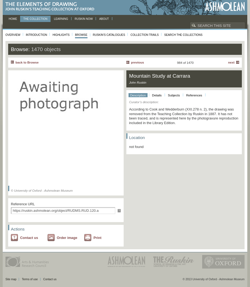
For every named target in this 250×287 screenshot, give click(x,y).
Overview (12, 34)
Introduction (36, 34)
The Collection (35, 18)
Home (13, 18)
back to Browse (27, 62)
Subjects (174, 95)
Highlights (61, 34)
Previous (137, 62)
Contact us (29, 238)
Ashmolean (225, 6)
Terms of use (30, 279)
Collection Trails (144, 34)
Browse (81, 34)
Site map (10, 279)
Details (157, 95)
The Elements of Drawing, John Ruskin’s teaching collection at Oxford (51, 6)
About (104, 18)
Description (138, 95)
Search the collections (183, 34)
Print (97, 238)
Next (231, 62)
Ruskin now (84, 18)
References (194, 95)
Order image (67, 238)
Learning (61, 18)
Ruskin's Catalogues (109, 34)
